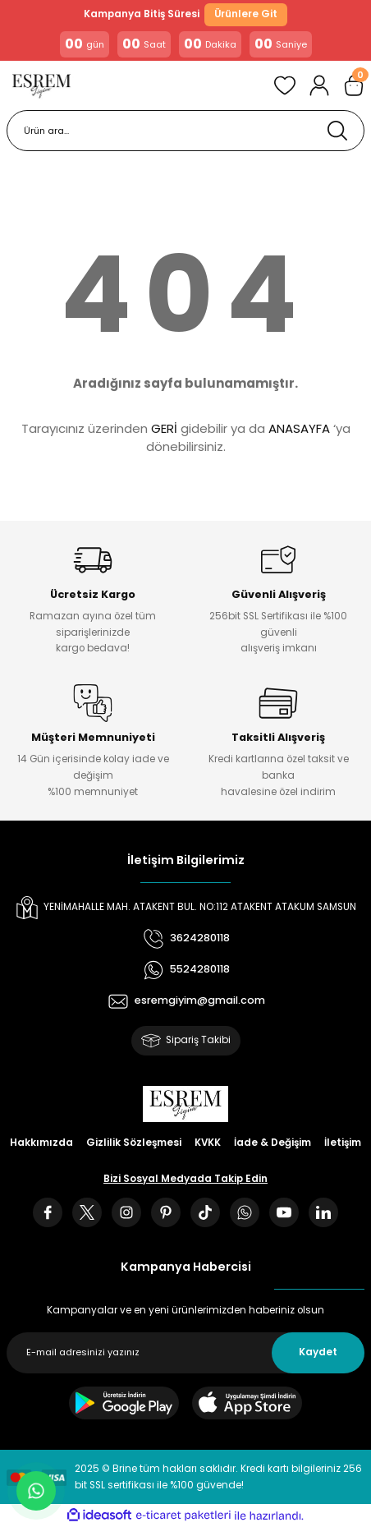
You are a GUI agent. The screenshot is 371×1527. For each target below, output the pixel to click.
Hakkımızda (41, 1142)
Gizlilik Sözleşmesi (133, 1142)
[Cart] (353, 85)
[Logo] (41, 85)
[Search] (185, 130)
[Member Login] (319, 85)
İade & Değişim (272, 1142)
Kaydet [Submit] (318, 1352)
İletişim (342, 1142)
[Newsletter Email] (185, 1352)
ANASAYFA (299, 428)
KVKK (208, 1142)
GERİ (164, 428)
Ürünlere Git (245, 14)
